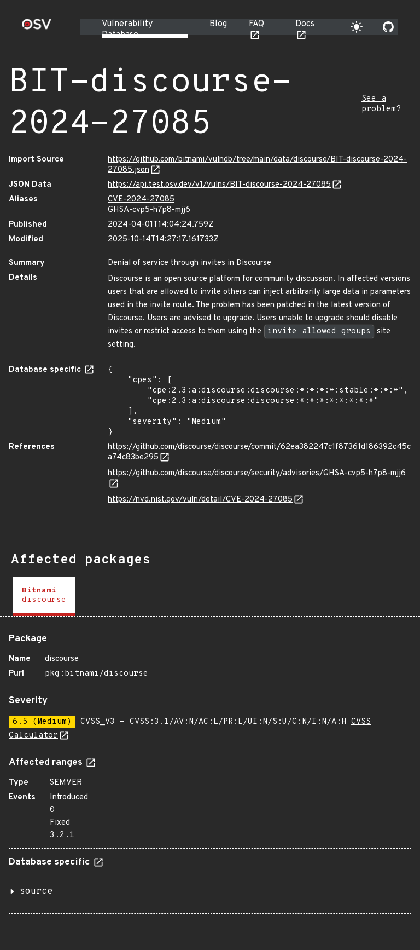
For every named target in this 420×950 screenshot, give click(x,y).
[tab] (44, 596)
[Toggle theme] (357, 27)
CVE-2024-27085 (141, 199)
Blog (218, 24)
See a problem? (381, 104)
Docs (304, 24)
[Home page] (36, 27)
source (36, 891)
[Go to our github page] (388, 26)
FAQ (256, 24)
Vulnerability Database (127, 30)
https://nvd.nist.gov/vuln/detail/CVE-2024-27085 (200, 499)
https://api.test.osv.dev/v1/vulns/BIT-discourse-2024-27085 (219, 185)
